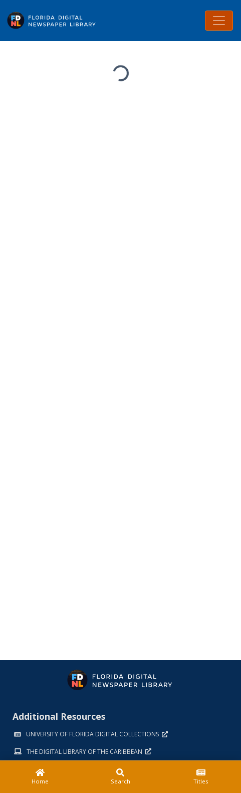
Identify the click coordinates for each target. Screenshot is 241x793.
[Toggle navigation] (219, 21)
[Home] (40, 777)
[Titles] (201, 777)
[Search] (120, 777)
